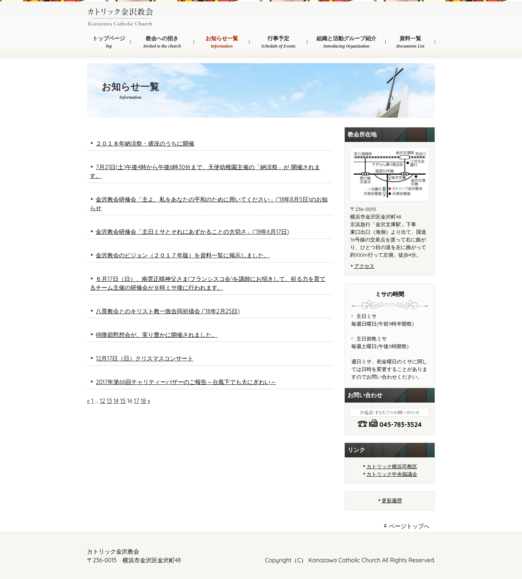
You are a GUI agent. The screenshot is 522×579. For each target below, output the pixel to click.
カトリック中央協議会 (391, 474)
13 (109, 400)
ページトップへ (406, 526)
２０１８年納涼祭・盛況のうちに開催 (145, 143)
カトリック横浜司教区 (391, 466)
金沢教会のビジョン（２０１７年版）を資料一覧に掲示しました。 (183, 255)
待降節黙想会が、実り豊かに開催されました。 (157, 334)
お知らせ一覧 (222, 42)
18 (143, 400)
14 (116, 400)
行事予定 (278, 42)
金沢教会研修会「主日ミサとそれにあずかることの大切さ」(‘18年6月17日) (192, 231)
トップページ (108, 42)
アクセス (364, 266)
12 (102, 400)
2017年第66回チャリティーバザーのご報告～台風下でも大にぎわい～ (186, 382)
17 (136, 400)
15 (123, 400)
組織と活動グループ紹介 (346, 42)
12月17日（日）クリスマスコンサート (144, 358)
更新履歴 (392, 500)
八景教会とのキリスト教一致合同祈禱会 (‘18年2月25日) (168, 311)
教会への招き (162, 42)
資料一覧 (410, 42)
